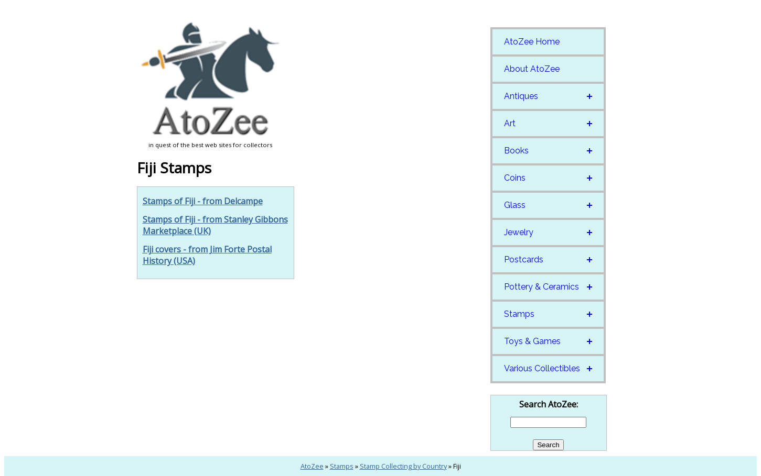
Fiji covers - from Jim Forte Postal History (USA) (207, 255)
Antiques (521, 96)
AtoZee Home (532, 42)
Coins (515, 178)
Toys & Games (532, 341)
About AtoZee (532, 69)
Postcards (523, 259)
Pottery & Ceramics (541, 287)
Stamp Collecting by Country (403, 466)
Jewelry (518, 232)
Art (510, 123)
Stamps (519, 314)
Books (516, 151)
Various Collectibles (542, 368)
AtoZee (312, 466)
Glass (515, 205)
